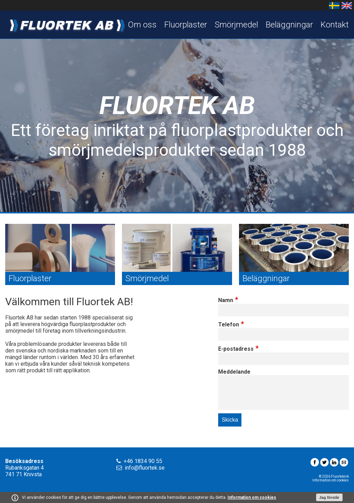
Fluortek (66, 24)
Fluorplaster (185, 25)
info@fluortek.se (145, 467)
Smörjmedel (236, 25)
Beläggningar (289, 25)
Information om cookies (252, 497)
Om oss (142, 25)
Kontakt (335, 25)
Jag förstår (329, 497)
